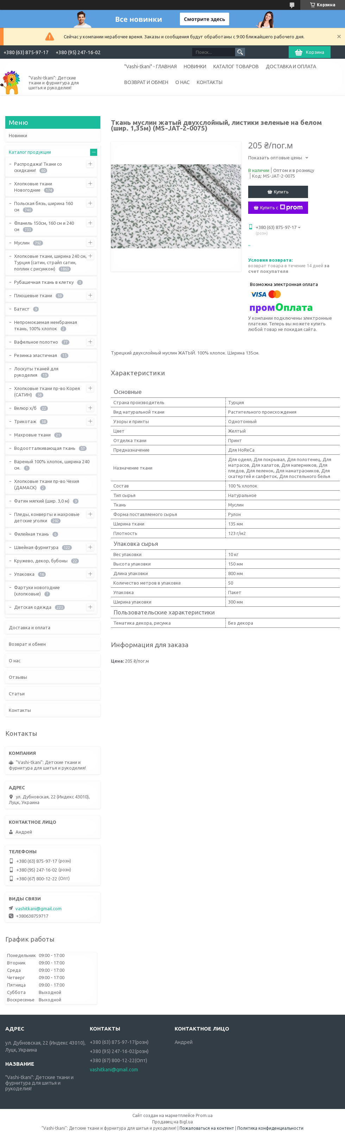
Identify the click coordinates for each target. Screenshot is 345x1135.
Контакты (20, 710)
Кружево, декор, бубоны (41, 560)
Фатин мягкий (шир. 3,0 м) (41, 500)
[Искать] (240, 52)
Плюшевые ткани (33, 295)
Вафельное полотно (36, 341)
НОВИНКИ (195, 66)
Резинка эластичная (35, 355)
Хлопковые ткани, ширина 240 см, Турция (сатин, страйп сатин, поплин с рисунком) (50, 262)
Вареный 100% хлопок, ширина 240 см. (51, 464)
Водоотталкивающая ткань (44, 448)
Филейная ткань (31, 533)
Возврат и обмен (27, 644)
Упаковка (24, 574)
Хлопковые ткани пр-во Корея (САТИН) (47, 391)
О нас (14, 660)
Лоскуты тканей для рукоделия (36, 371)
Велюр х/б (25, 408)
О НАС (182, 82)
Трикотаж (25, 421)
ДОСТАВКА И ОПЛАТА (291, 66)
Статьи (17, 693)
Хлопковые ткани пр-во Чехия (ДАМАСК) (46, 484)
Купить (281, 191)
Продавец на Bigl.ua (172, 1122)
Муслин (22, 242)
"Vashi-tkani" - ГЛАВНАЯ (150, 66)
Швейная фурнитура (36, 547)
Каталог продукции (30, 151)
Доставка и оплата (29, 627)
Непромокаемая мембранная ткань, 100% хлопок (45, 325)
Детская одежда (32, 607)
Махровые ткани (32, 434)
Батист (22, 308)
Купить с (281, 207)
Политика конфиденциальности (270, 1128)
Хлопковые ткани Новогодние (33, 186)
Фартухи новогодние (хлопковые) (37, 590)
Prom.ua (204, 1115)
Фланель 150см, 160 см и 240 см (44, 226)
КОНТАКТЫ (209, 82)
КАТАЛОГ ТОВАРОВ (236, 66)
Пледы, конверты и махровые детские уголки (47, 517)
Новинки (18, 135)
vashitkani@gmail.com (38, 908)
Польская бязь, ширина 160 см (43, 206)
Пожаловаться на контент (207, 1128)
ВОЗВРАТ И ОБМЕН (146, 82)
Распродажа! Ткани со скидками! (38, 167)
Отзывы (18, 677)
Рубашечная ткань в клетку (44, 282)
